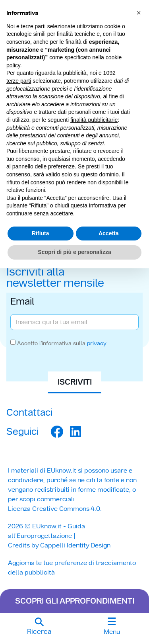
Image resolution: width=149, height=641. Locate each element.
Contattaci (29, 412)
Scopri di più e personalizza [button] (74, 252)
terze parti (18, 81)
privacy (96, 343)
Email (22, 302)
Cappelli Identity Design (75, 545)
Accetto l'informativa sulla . (62, 343)
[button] (39, 627)
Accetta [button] (109, 233)
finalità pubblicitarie (94, 120)
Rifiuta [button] (40, 233)
